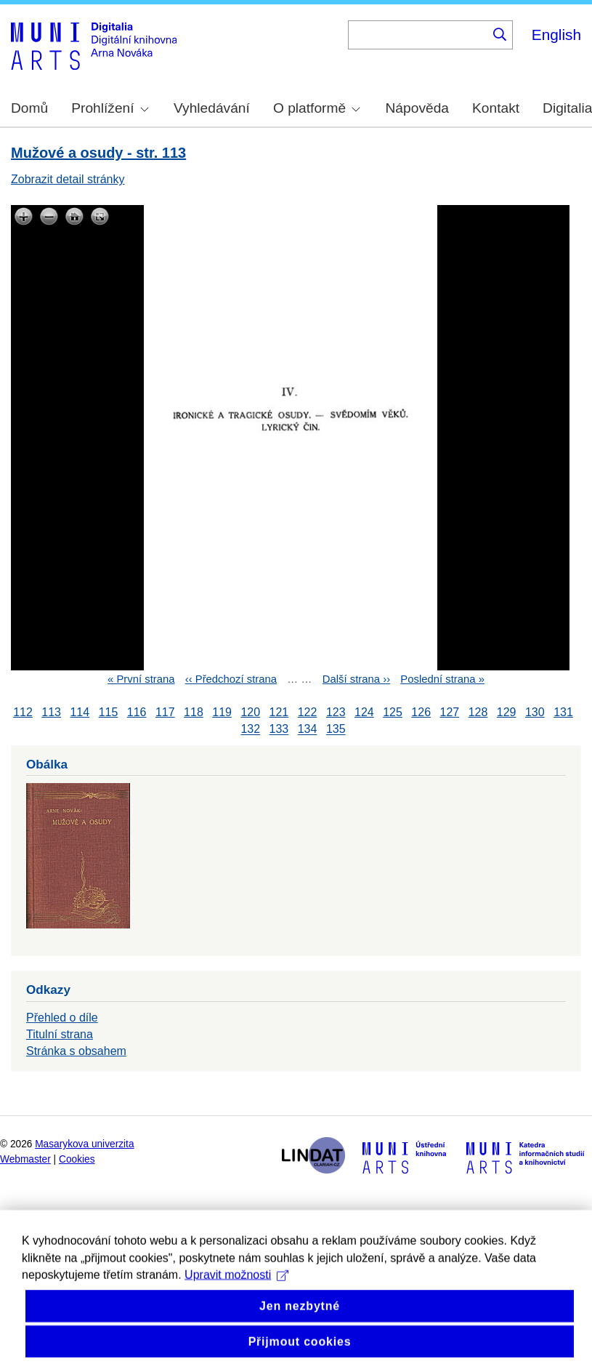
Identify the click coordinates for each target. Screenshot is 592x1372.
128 (478, 712)
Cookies (77, 1159)
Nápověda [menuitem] (417, 108)
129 (506, 712)
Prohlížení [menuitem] (109, 108)
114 (79, 712)
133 (279, 729)
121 (279, 712)
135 (336, 729)
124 (364, 712)
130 (535, 712)
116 (137, 712)
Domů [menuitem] (29, 108)
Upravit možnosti (236, 1291)
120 (250, 712)
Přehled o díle (62, 1017)
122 (307, 712)
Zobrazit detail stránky (68, 179)
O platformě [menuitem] (316, 108)
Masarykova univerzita (84, 1144)
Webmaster (25, 1159)
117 (165, 712)
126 (421, 712)
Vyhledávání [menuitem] (212, 108)
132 (250, 729)
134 (307, 729)
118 (193, 712)
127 (450, 712)
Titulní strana (59, 1034)
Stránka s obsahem (76, 1051)
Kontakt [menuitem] (495, 108)
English (556, 34)
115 (108, 712)
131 (563, 712)
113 (51, 712)
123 (336, 712)
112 (23, 712)
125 (392, 712)
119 (222, 712)
